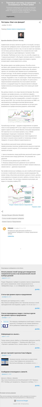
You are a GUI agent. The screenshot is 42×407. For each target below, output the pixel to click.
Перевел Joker (36, 207)
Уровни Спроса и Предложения (11, 221)
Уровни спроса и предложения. (16, 29)
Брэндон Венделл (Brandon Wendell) (13, 215)
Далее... (38, 289)
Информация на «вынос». (10, 334)
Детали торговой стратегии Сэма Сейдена (16, 353)
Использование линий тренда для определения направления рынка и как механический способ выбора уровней (18, 274)
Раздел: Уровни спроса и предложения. (21, 205)
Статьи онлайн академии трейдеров (13, 218)
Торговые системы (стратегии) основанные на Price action (21, 4)
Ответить (11, 236)
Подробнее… (10, 16)
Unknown (10, 228)
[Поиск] (40, 3)
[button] (40, 22)
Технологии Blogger (21, 400)
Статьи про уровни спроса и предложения (16, 294)
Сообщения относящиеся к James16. (14, 372)
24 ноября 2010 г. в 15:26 (20, 228)
